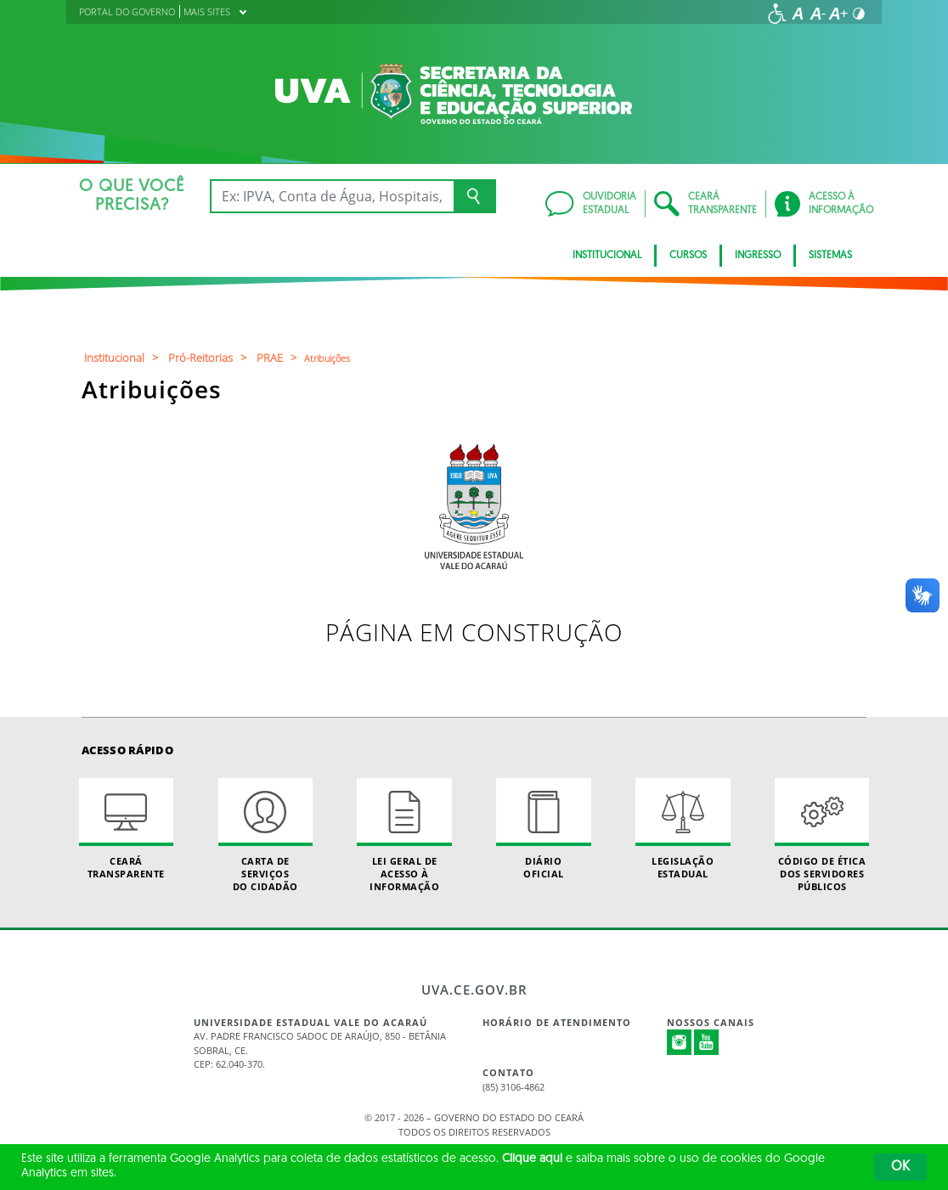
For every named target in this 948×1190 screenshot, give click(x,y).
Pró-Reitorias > (210, 357)
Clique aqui (532, 1159)
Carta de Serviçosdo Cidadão (265, 836)
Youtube (706, 1042)
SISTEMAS (830, 256)
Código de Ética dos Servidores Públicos (822, 836)
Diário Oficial (543, 829)
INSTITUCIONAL (607, 256)
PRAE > (279, 357)
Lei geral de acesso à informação (404, 836)
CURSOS (688, 256)
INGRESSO (758, 256)
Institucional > (124, 357)
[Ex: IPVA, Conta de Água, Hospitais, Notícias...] (332, 196)
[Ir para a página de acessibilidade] (777, 13)
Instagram (679, 1042)
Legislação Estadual (682, 829)
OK (900, 1167)
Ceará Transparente (126, 829)
